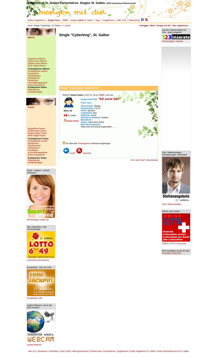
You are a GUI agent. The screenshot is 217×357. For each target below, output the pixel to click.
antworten (83, 153)
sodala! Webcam (41, 344)
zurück (69, 153)
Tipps (97, 20)
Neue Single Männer (37, 66)
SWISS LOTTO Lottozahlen (176, 243)
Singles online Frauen (37, 133)
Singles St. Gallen (82, 20)
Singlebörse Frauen (36, 128)
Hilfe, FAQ (121, 20)
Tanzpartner (33, 80)
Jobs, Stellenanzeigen (176, 203)
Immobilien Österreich (171, 253)
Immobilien (53, 351)
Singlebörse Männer (36, 59)
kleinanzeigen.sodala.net (41, 219)
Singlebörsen (108, 20)
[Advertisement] (41, 49)
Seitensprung (34, 89)
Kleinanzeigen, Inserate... (176, 40)
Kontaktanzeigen (35, 92)
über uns (32, 351)
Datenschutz (134, 20)
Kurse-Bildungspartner (37, 83)
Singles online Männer (37, 63)
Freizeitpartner (84, 143)
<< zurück (66, 25)
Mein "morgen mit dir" (160, 25)
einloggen (144, 25)
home (30, 25)
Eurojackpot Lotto (41, 297)
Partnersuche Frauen (37, 131)
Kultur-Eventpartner (36, 85)
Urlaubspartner (34, 76)
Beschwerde (152, 160)
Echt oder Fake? (138, 160)
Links (62, 351)
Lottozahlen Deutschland (41, 259)
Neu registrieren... (181, 25)
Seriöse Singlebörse (36, 20)
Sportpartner (33, 73)
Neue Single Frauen (36, 135)
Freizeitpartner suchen (37, 71)
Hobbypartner (34, 78)
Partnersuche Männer (37, 61)
